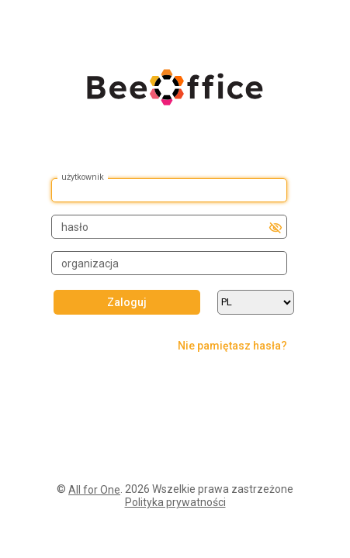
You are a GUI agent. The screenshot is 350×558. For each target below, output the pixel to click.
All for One (94, 490)
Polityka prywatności (175, 502)
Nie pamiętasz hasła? (232, 345)
